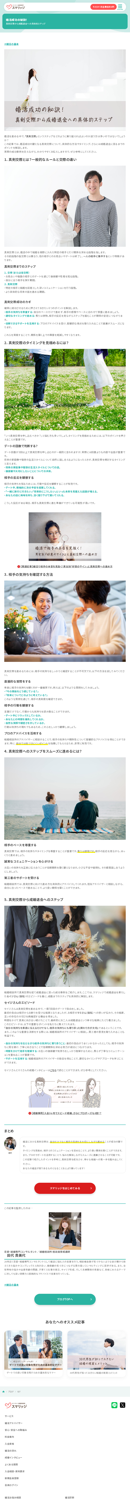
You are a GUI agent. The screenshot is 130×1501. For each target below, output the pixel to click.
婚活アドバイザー (14, 1423)
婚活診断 (69, 1497)
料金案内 (9, 1436)
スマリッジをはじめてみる (65, 1188)
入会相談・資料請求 (15, 1471)
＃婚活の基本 (11, 44)
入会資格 (9, 1443)
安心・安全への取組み (16, 1430)
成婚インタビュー (13, 1457)
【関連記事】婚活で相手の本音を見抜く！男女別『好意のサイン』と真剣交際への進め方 (66, 566)
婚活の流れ (10, 1450)
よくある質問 (11, 1464)
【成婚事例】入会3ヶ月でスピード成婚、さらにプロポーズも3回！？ (67, 1113)
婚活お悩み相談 (13, 1497)
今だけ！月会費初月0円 (103, 6)
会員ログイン (11, 1485)
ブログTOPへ (65, 1299)
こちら (53, 1070)
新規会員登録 (12, 1478)
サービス (9, 1416)
